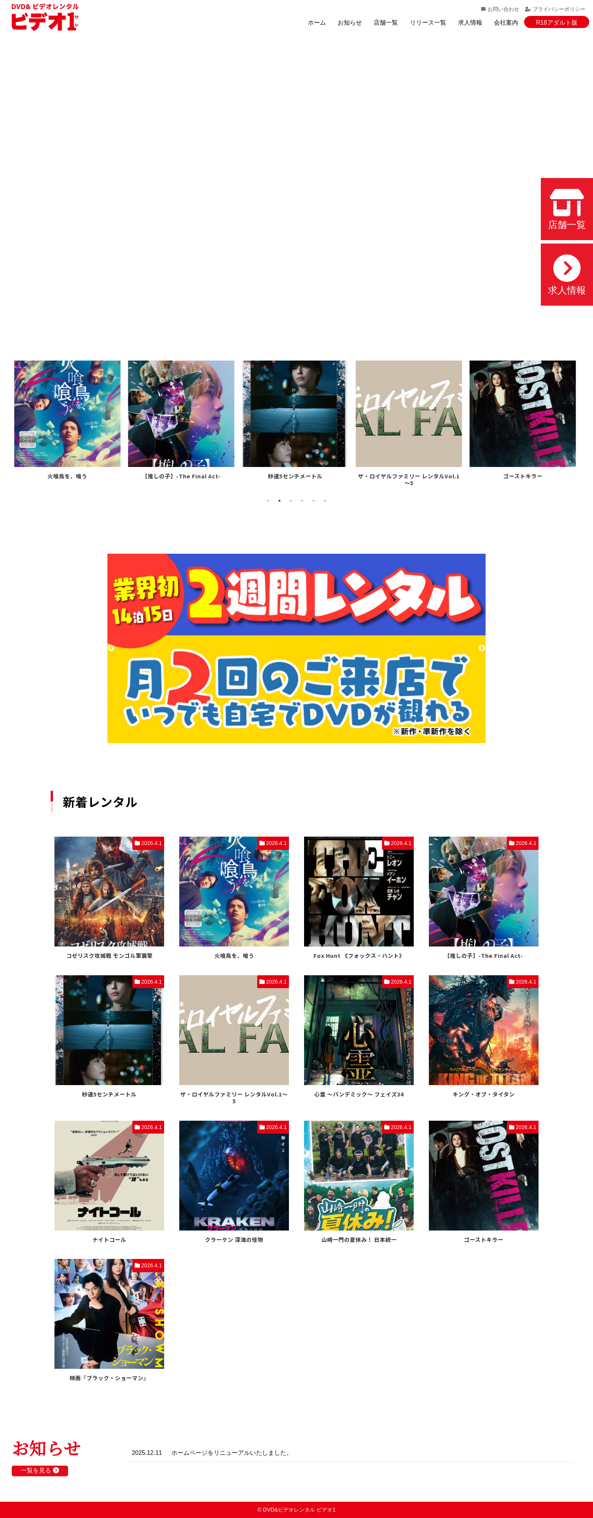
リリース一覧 (428, 22)
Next (482, 648)
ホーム (317, 22)
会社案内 (506, 22)
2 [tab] (279, 500)
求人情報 (470, 22)
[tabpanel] (69, 421)
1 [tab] (268, 500)
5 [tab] (313, 500)
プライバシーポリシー (555, 9)
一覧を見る (40, 1477)
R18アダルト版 (556, 22)
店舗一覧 (386, 22)
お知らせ (350, 22)
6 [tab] (325, 500)
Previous (111, 648)
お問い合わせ (500, 9)
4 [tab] (302, 500)
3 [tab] (291, 500)
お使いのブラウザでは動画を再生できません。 (296, 182)
